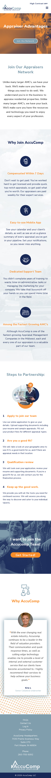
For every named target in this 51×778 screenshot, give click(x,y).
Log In (25, 726)
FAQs (25, 719)
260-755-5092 (25, 754)
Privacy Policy (25, 729)
